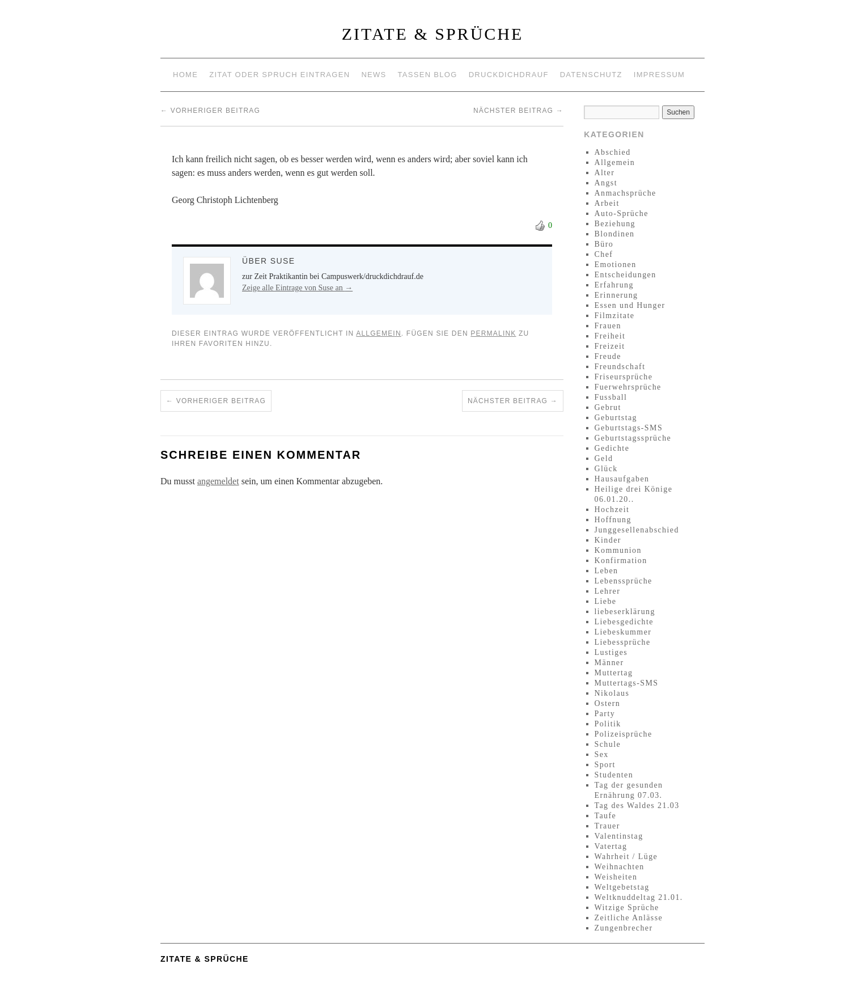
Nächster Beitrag (518, 111)
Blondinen (615, 234)
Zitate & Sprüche (433, 33)
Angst (606, 183)
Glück (606, 468)
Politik (608, 724)
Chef (604, 254)
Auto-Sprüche (621, 213)
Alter (605, 172)
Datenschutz (591, 74)
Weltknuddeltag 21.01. (639, 897)
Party (605, 713)
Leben (606, 570)
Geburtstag (616, 417)
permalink (493, 333)
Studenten (614, 775)
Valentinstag (619, 836)
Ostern (608, 703)
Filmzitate (615, 315)
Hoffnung (613, 519)
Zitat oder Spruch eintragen (279, 74)
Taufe (606, 815)
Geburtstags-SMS (629, 428)
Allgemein (378, 333)
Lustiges (611, 652)
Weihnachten (619, 866)
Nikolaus (612, 693)
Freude (608, 356)
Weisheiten (616, 877)
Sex (602, 754)
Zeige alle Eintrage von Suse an (297, 288)
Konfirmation (621, 560)
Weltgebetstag (622, 887)
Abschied (613, 152)
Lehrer (608, 591)
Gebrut (608, 407)
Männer (609, 662)
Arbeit (607, 203)
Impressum (659, 74)
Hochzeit (612, 509)
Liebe (606, 601)
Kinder (608, 540)
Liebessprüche (623, 642)
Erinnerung (616, 295)
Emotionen (616, 264)
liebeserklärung (625, 611)
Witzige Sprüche (627, 907)
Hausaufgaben (622, 479)
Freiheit (610, 336)
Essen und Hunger (630, 305)
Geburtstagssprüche (633, 438)
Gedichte (612, 448)
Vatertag (611, 846)
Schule (608, 744)
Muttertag (614, 673)
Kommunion (618, 550)
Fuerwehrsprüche (628, 387)
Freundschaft (620, 366)
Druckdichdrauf (509, 74)
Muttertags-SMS (627, 683)
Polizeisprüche (623, 734)
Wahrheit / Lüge (626, 856)
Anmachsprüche (625, 193)
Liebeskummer (623, 632)
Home (185, 74)
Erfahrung (614, 285)
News (373, 74)
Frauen (608, 326)
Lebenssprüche (623, 581)
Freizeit (610, 346)
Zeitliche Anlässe (629, 918)
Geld (604, 458)
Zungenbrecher (624, 928)
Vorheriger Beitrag (210, 111)
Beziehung (615, 223)
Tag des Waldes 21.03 (637, 805)
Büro (604, 244)
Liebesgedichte (624, 622)
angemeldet (218, 481)
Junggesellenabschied (637, 530)
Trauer (607, 826)
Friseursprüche (624, 377)
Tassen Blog (427, 74)
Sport (605, 764)
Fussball (611, 397)
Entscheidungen (625, 274)
